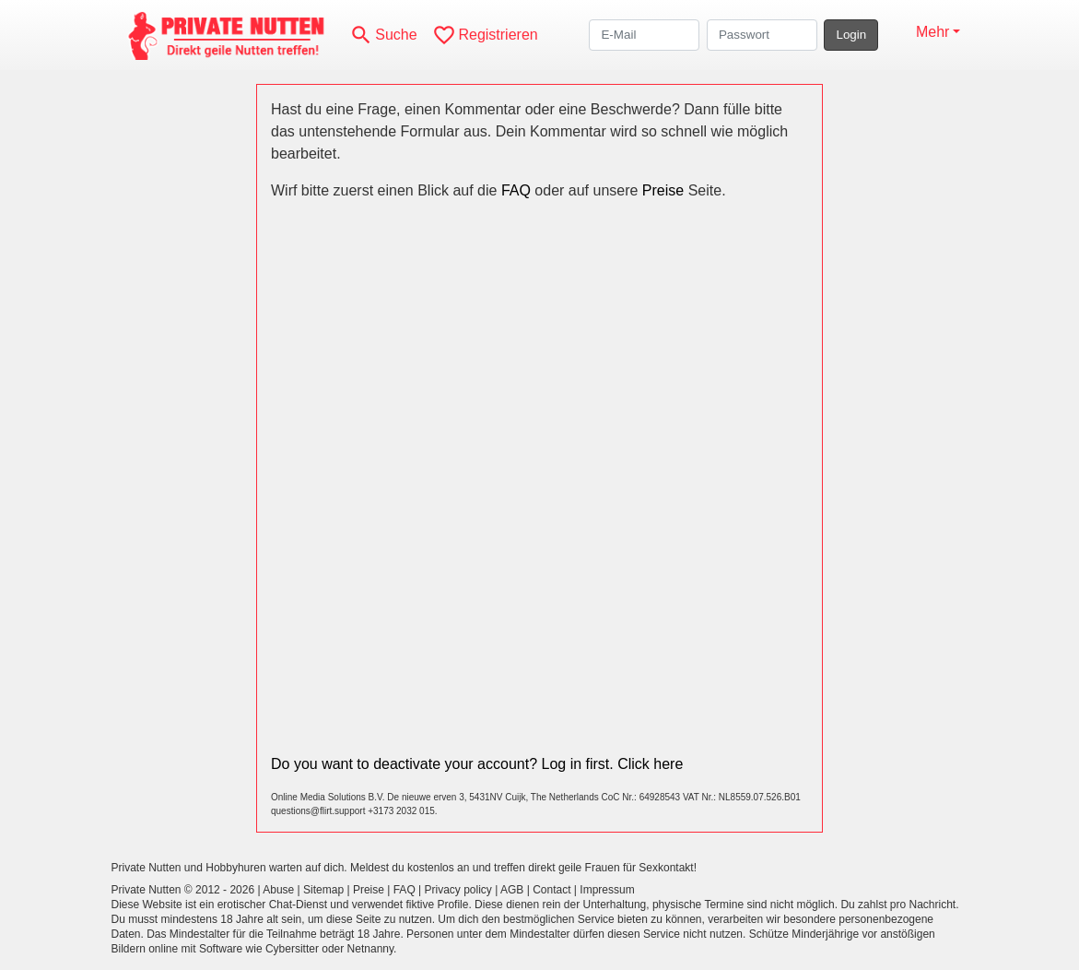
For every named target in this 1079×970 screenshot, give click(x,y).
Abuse (278, 889)
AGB (511, 889)
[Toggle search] (383, 35)
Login (851, 34)
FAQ (516, 190)
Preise (663, 190)
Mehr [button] (932, 32)
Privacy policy (458, 889)
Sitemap (323, 889)
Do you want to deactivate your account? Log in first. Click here (477, 764)
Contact (551, 889)
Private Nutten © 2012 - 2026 (183, 889)
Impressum (607, 889)
